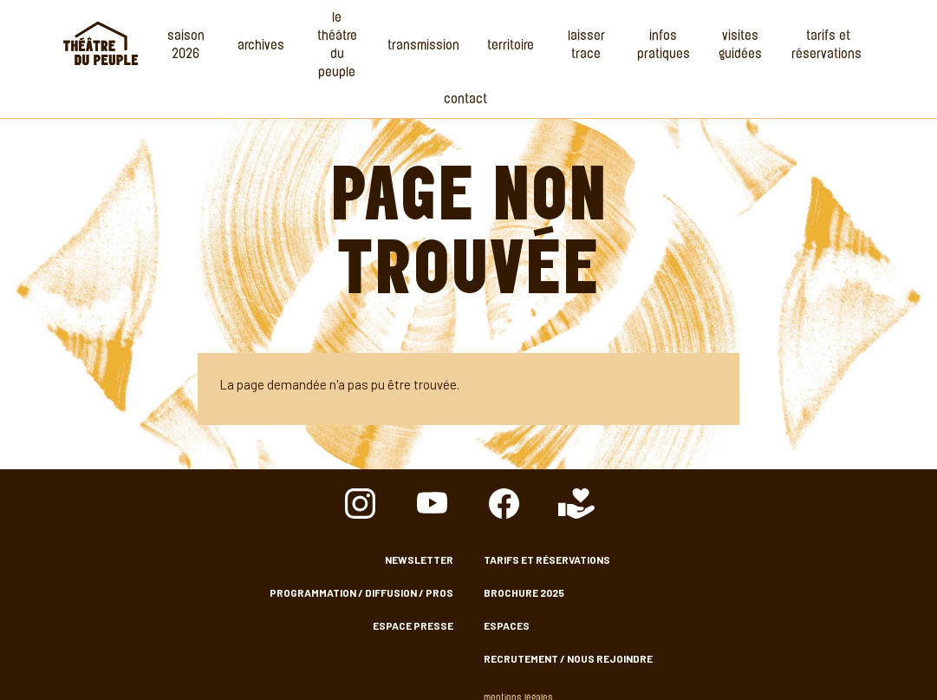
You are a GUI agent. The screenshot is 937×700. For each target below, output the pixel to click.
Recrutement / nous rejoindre (568, 658)
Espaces (507, 625)
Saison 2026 (186, 46)
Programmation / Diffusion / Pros (361, 592)
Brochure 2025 (524, 592)
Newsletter (419, 559)
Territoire (510, 46)
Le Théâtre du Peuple (337, 46)
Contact (465, 100)
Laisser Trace (586, 46)
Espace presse (413, 625)
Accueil (100, 43)
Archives (261, 46)
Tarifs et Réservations (828, 46)
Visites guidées (740, 46)
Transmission (423, 46)
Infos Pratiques (663, 46)
